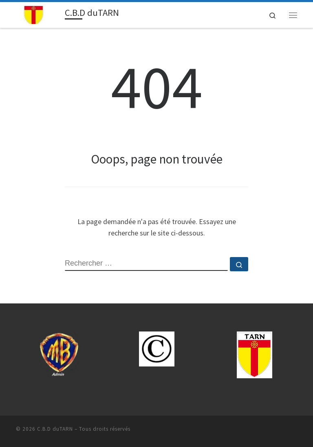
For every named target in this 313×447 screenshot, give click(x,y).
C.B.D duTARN (55, 428)
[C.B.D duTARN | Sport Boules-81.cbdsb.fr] (39, 14)
